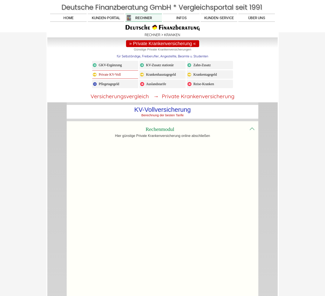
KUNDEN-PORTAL (106, 18)
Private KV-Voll (110, 74)
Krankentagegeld (205, 74)
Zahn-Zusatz (202, 65)
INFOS (181, 18)
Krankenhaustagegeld (161, 74)
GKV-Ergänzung (110, 65)
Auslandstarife (156, 84)
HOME (68, 18)
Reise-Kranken (203, 84)
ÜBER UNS (256, 18)
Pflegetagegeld (109, 84)
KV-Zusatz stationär (160, 65)
